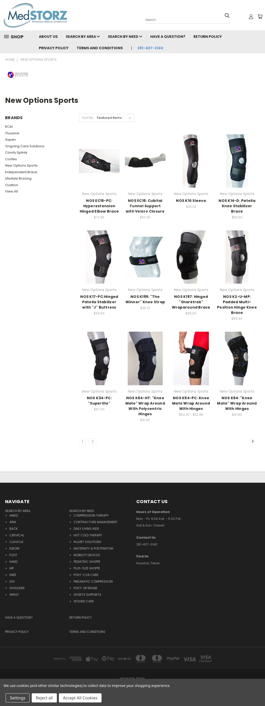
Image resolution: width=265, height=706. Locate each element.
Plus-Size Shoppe (87, 568)
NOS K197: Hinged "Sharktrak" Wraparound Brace (191, 302)
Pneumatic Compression (93, 581)
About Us (48, 36)
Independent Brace (21, 172)
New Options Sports (21, 165)
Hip (11, 568)
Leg (12, 581)
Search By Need (125, 36)
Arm (12, 522)
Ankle (13, 515)
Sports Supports (87, 594)
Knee (12, 575)
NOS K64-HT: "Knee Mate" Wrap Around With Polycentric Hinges (145, 405)
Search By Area (83, 36)
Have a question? (167, 36)
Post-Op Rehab (85, 588)
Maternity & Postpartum (93, 548)
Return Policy (207, 36)
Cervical (16, 535)
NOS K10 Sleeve (191, 200)
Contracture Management (96, 522)
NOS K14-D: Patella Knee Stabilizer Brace (237, 206)
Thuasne (12, 133)
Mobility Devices (87, 555)
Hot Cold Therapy (88, 535)
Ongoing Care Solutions (24, 146)
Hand (13, 561)
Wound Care (84, 601)
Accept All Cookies (80, 698)
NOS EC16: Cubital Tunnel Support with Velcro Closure (145, 206)
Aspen (10, 139)
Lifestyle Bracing (18, 178)
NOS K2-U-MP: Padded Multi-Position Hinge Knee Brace (237, 304)
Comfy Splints (16, 152)
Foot (13, 555)
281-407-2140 (150, 48)
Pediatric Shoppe (87, 561)
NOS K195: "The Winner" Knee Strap (145, 299)
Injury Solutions (87, 542)
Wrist (14, 594)
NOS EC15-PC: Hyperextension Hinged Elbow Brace (99, 206)
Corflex (11, 159)
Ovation (11, 185)
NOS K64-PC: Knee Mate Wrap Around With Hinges (191, 403)
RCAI (9, 126)
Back (13, 528)
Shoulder (17, 588)
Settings (17, 698)
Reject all (44, 698)
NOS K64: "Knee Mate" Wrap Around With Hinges (237, 403)
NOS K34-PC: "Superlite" (99, 400)
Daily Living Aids (86, 528)
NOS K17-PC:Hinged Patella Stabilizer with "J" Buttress (99, 302)
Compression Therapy (91, 515)
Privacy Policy (54, 48)
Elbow (14, 548)
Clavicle (16, 542)
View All (11, 191)
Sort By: (88, 117)
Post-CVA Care (86, 575)
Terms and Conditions (100, 48)
